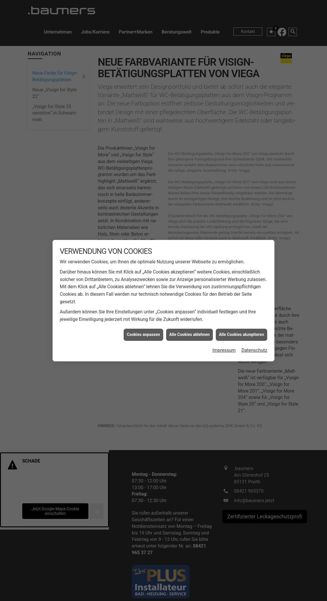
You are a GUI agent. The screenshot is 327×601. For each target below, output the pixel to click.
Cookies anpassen (143, 315)
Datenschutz (254, 331)
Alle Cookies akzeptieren (241, 315)
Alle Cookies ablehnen (189, 315)
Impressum (224, 331)
